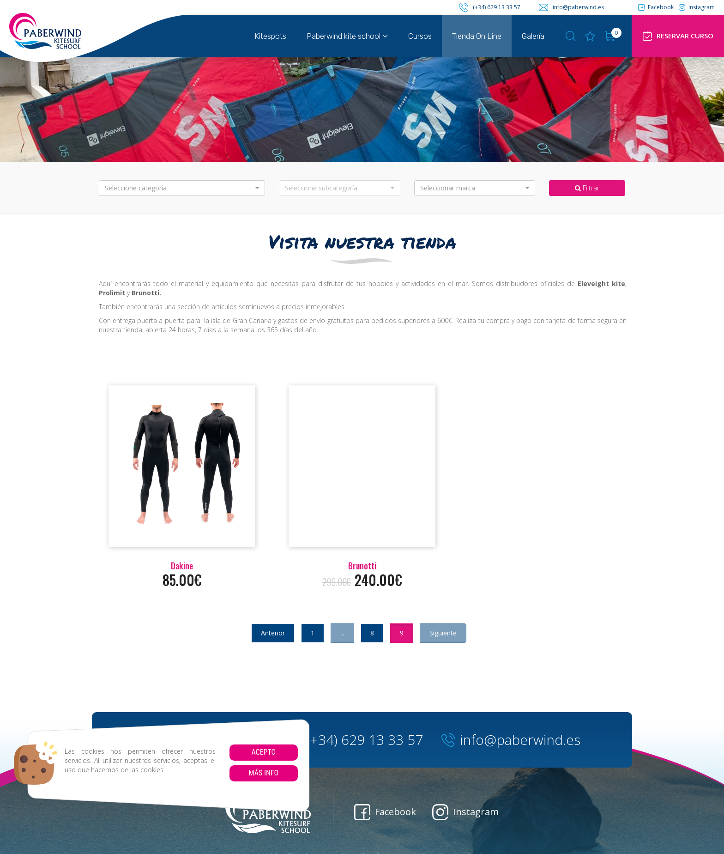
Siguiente (443, 632)
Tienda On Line (476, 36)
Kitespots (270, 36)
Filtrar (587, 187)
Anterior (273, 632)
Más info (263, 773)
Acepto (263, 752)
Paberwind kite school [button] (347, 36)
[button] (182, 188)
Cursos (420, 36)
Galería (533, 36)
